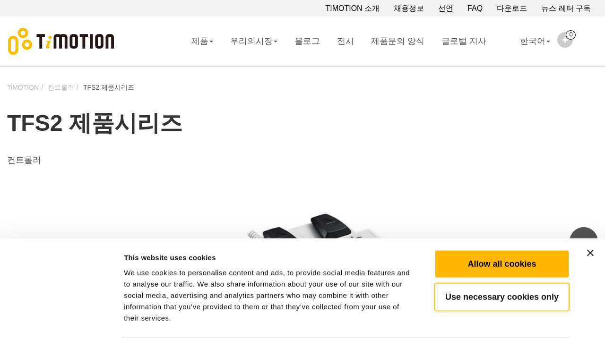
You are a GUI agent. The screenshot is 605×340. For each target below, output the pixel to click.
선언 (445, 8)
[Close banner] (590, 218)
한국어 (526, 47)
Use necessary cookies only (502, 262)
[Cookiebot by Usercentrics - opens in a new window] (61, 321)
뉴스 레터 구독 (566, 8)
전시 (345, 41)
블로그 (307, 41)
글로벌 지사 (463, 41)
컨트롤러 (61, 87)
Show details (496, 321)
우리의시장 (253, 41)
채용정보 (409, 8)
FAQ (475, 8)
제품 (202, 41)
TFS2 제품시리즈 (108, 87)
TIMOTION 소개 (352, 8)
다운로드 (512, 8)
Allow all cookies (501, 229)
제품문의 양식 (397, 41)
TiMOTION (23, 87)
